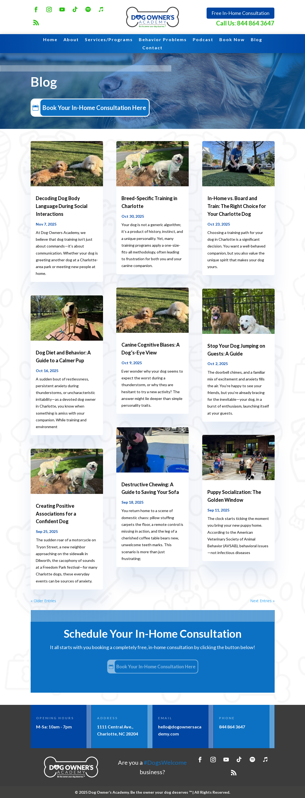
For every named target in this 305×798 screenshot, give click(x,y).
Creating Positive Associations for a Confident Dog (56, 514)
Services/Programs (109, 40)
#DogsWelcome (165, 762)
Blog (256, 40)
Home (50, 40)
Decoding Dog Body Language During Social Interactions (62, 206)
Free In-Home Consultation (240, 13)
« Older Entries (43, 600)
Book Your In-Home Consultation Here (100, 107)
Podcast (203, 40)
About (71, 40)
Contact (152, 48)
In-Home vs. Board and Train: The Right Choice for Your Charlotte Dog (236, 206)
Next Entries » (262, 600)
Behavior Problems (163, 40)
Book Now (232, 40)
